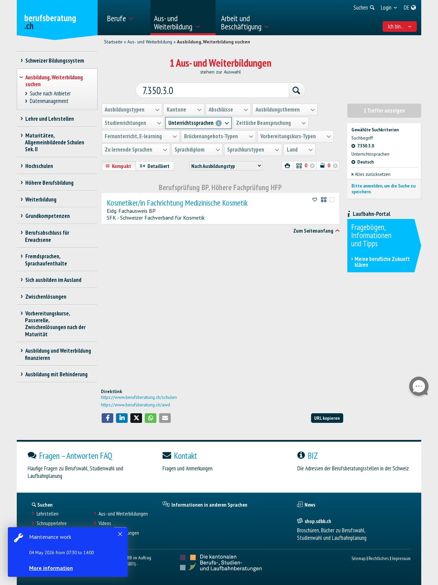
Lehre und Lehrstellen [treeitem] (49, 118)
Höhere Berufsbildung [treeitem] (49, 182)
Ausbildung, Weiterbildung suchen (213, 42)
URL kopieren (327, 418)
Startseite (113, 42)
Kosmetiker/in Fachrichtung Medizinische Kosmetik (177, 202)
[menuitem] (126, 17)
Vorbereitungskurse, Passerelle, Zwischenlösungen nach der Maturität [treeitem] (55, 324)
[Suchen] (295, 90)
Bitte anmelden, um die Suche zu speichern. (383, 188)
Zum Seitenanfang (313, 230)
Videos (105, 523)
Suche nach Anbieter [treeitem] (50, 93)
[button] (107, 418)
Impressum (401, 558)
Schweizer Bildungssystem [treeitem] (54, 60)
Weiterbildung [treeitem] (40, 199)
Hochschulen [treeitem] (39, 166)
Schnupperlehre (52, 523)
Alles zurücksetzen (370, 174)
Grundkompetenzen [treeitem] (47, 216)
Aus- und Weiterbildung (149, 42)
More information (51, 567)
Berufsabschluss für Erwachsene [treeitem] (47, 236)
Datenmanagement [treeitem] (49, 101)
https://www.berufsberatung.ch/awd (135, 405)
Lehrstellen (48, 513)
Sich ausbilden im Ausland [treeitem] (53, 280)
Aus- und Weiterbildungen (123, 513)
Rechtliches (379, 558)
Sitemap (358, 558)
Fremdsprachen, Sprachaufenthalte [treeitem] (46, 259)
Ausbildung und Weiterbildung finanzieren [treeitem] (58, 354)
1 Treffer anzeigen (384, 110)
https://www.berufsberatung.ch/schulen (139, 397)
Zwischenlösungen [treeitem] (45, 296)
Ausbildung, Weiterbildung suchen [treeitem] (54, 81)
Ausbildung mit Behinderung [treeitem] (56, 374)
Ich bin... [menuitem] (400, 26)
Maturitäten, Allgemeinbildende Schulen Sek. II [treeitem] (54, 142)
